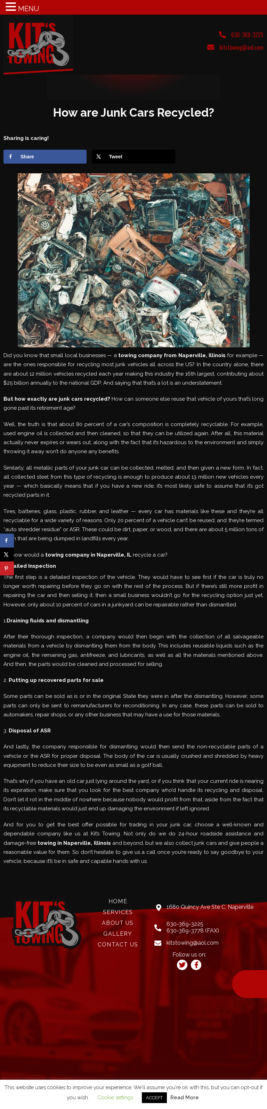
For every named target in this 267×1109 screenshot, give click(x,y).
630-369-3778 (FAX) (193, 930)
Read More (184, 1097)
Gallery (117, 934)
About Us (118, 923)
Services (118, 912)
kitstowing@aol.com (241, 47)
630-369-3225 (247, 35)
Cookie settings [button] (115, 1097)
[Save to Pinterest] (7, 568)
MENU (28, 9)
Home (117, 901)
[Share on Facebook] (45, 157)
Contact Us (118, 944)
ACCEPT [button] (154, 1097)
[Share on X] (133, 157)
